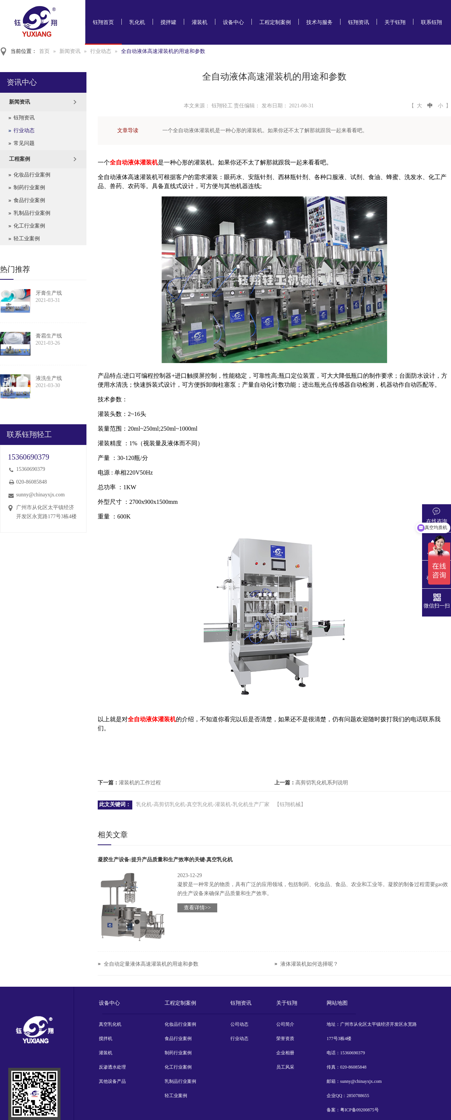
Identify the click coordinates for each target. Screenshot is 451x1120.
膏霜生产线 (49, 336)
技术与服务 (319, 22)
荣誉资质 (285, 1038)
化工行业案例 (29, 226)
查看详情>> (197, 907)
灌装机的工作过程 (140, 782)
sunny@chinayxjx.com (40, 494)
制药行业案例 (29, 187)
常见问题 (24, 143)
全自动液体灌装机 (134, 162)
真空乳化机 (110, 1024)
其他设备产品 (112, 1081)
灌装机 (199, 22)
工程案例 (19, 159)
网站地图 (337, 1003)
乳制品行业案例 (32, 213)
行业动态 (100, 51)
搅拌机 (105, 1038)
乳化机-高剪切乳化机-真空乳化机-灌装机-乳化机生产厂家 (202, 804)
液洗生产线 (49, 378)
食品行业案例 (29, 200)
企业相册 (285, 1052)
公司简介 (285, 1024)
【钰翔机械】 (290, 804)
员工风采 (285, 1067)
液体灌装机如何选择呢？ (309, 964)
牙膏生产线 (49, 293)
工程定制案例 (275, 22)
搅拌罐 (168, 22)
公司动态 (239, 1024)
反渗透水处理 (112, 1067)
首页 (44, 51)
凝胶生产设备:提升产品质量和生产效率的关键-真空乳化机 (165, 859)
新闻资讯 (69, 51)
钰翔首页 (103, 22)
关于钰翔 (395, 22)
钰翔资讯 (358, 22)
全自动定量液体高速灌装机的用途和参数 (151, 964)
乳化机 (137, 22)
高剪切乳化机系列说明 (321, 782)
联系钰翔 (431, 22)
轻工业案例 (27, 238)
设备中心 (233, 22)
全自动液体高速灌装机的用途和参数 (163, 51)
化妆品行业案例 (32, 175)
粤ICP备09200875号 (359, 1109)
